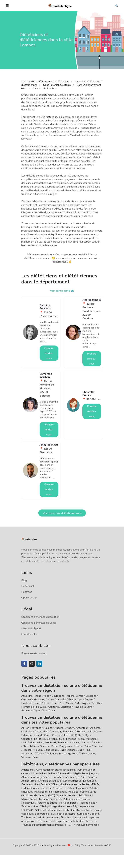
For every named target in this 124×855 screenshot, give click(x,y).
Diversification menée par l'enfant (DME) (76, 784)
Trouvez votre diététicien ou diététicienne (45, 81)
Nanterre (86, 742)
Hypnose (81, 788)
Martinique (82, 703)
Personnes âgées (47, 803)
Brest (39, 735)
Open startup (29, 597)
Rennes (97, 746)
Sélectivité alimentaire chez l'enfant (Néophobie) (63, 810)
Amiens (47, 728)
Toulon (40, 753)
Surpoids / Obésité (88, 814)
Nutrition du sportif (50, 799)
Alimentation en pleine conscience (55, 770)
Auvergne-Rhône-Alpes (35, 696)
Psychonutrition (30, 806)
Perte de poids (68, 803)
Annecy (69, 728)
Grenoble (26, 739)
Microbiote (85, 795)
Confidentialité (29, 634)
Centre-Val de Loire (32, 699)
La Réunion (67, 703)
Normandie (27, 707)
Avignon (56, 731)
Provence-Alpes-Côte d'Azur (38, 710)
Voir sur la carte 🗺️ (62, 291)
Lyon (81, 739)
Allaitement (61, 777)
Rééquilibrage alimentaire (56, 806)
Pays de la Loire (83, 707)
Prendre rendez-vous (49, 353)
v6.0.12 (108, 845)
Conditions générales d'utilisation (40, 617)
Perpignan (65, 746)
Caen (47, 735)
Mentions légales (31, 628)
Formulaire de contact (33, 653)
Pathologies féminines (76, 799)
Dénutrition (89, 781)
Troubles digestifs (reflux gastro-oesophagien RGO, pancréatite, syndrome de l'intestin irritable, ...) (60, 819)
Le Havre (39, 739)
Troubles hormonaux (87, 825)
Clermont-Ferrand (62, 735)
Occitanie (66, 707)
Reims (87, 746)
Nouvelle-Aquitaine (47, 707)
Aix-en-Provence (31, 728)
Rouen (38, 750)
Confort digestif (72, 781)
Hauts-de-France (31, 703)
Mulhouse (63, 742)
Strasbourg (27, 753)
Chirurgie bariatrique (49, 781)
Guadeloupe (75, 699)
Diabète (45, 784)
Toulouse (51, 753)
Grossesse (46, 788)
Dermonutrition (30, 784)
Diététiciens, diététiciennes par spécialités (60, 764)
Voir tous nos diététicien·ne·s (62, 513)
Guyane (89, 699)
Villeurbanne (87, 753)
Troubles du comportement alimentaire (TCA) (47, 825)
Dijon (88, 735)
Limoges (71, 739)
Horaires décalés (64, 788)
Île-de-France (51, 703)
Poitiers (77, 746)
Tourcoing (64, 753)
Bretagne (91, 696)
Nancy (75, 742)
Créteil (79, 735)
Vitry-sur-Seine (30, 757)
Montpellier (36, 742)
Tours (75, 753)
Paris (54, 746)
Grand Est (60, 699)
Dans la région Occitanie (57, 85)
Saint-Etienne (68, 750)
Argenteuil (82, 728)
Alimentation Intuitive (43, 773)
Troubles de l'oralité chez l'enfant (40, 817)
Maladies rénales (67, 795)
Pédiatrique (28, 803)
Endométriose (29, 788)
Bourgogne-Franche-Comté (67, 696)
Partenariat (27, 586)
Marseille (91, 739)
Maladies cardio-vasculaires (50, 792)
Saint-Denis (51, 750)
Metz (24, 742)
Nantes (97, 742)
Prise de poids (87, 803)
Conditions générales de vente (38, 623)
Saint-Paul (84, 750)
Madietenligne (47, 845)
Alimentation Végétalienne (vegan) (78, 773)
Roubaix (27, 750)
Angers (58, 728)
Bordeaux (82, 731)
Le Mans (52, 739)
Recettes (26, 592)
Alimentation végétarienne (36, 777)
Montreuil (50, 742)
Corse (49, 699)
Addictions (27, 770)
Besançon (68, 731)
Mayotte (96, 703)
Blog (24, 580)
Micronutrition (29, 799)
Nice (25, 746)
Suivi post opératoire (63, 814)
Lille (61, 739)
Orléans (44, 746)
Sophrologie (42, 814)
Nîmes (34, 746)
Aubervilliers (42, 731)
